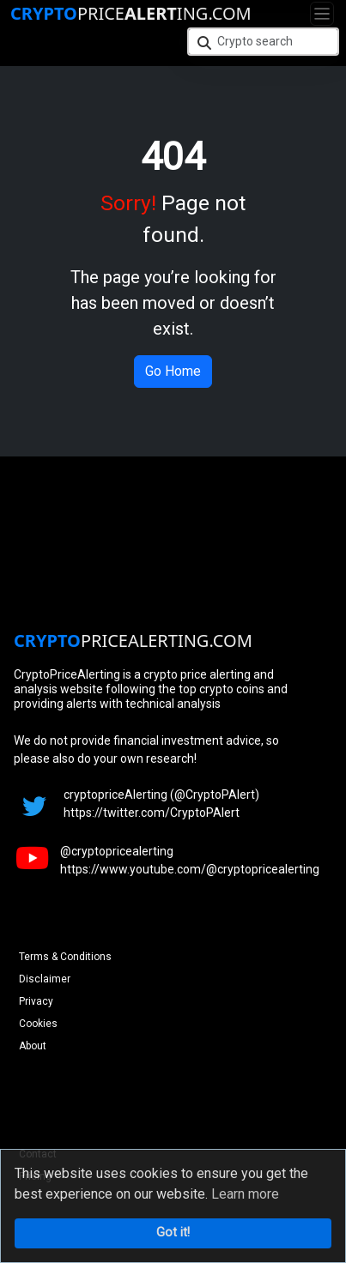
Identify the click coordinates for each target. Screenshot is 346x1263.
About (32, 1046)
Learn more (245, 1194)
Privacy (36, 1001)
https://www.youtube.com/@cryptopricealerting (189, 869)
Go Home (173, 371)
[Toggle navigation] (322, 14)
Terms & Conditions (65, 957)
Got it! (173, 1232)
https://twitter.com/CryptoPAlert (152, 812)
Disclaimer (44, 979)
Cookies (38, 1024)
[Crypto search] (263, 41)
